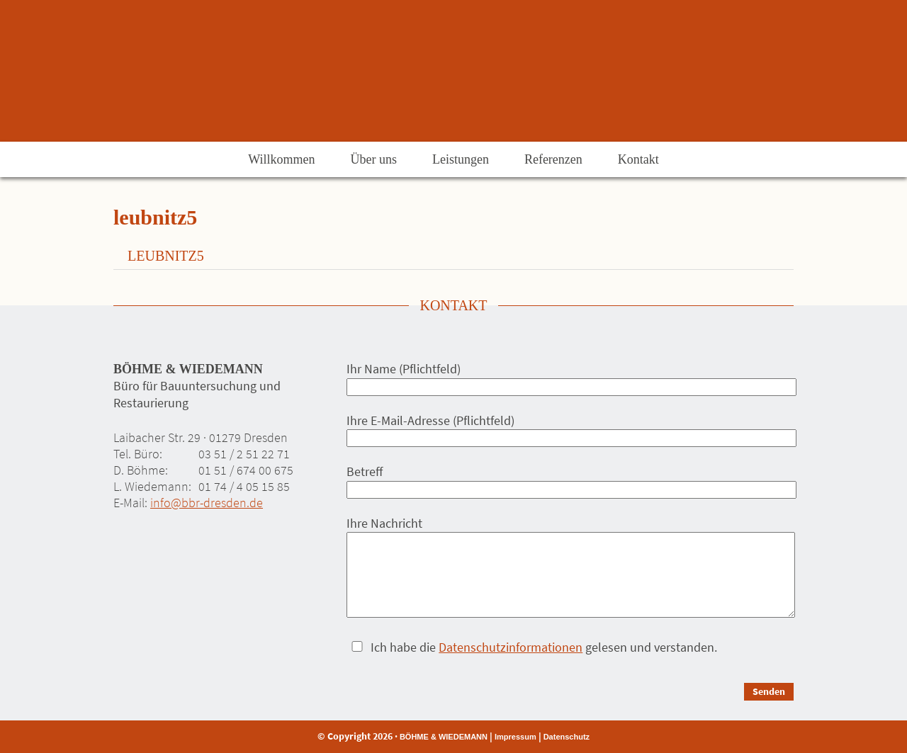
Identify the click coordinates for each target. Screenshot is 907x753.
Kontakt (638, 159)
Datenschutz (566, 736)
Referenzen (553, 159)
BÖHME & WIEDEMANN (444, 736)
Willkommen (281, 159)
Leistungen (460, 159)
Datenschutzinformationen (510, 647)
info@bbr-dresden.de (206, 502)
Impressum (515, 736)
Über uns (373, 159)
